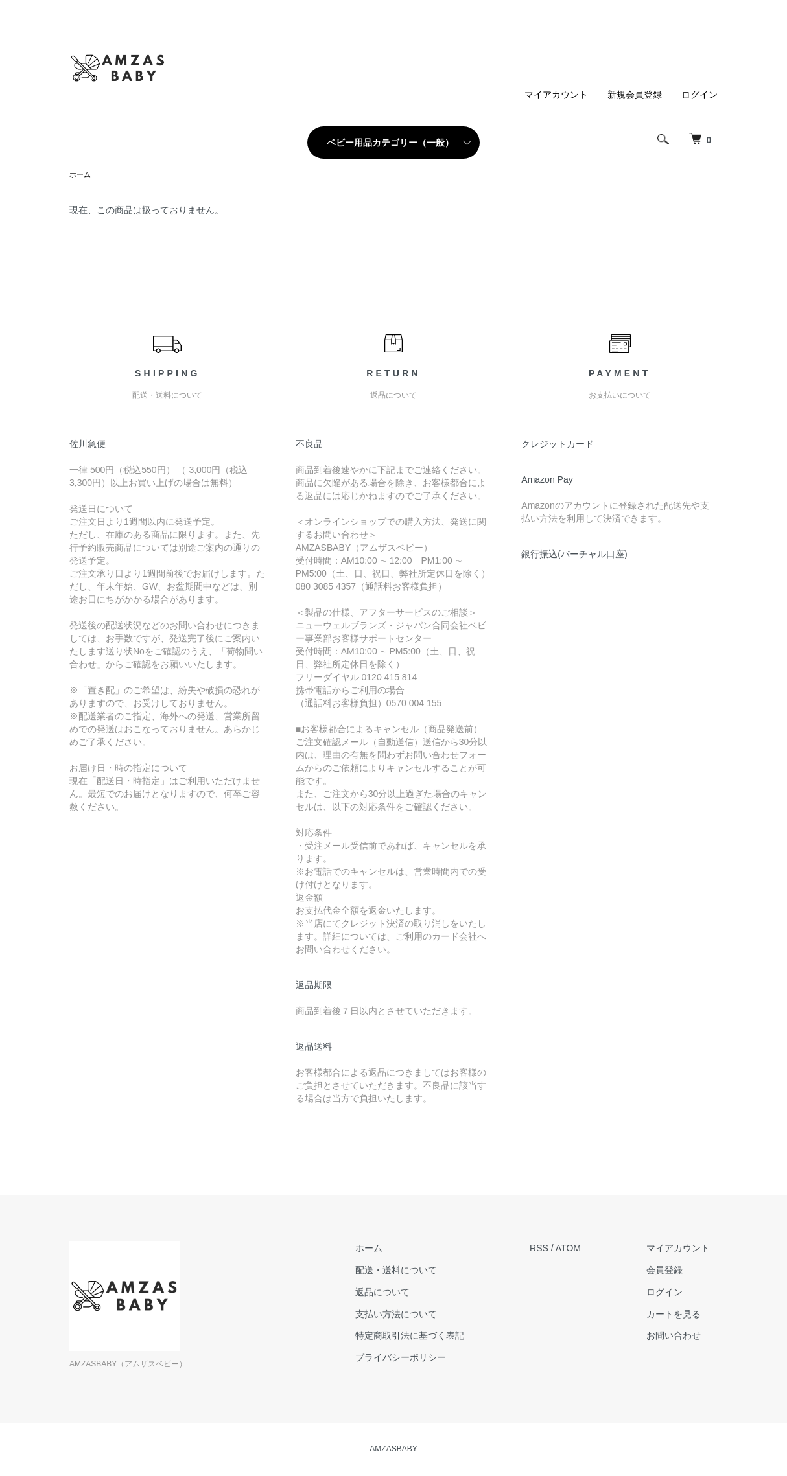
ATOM (583, 1249)
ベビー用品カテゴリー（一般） (390, 142)
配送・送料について (418, 1271)
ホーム (81, 174)
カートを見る (681, 1315)
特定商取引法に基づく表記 (431, 1337)
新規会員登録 (634, 94)
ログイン (699, 94)
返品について (404, 1293)
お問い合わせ (681, 1337)
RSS (554, 1249)
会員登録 (672, 1271)
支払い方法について (418, 1315)
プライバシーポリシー (422, 1359)
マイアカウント (556, 94)
